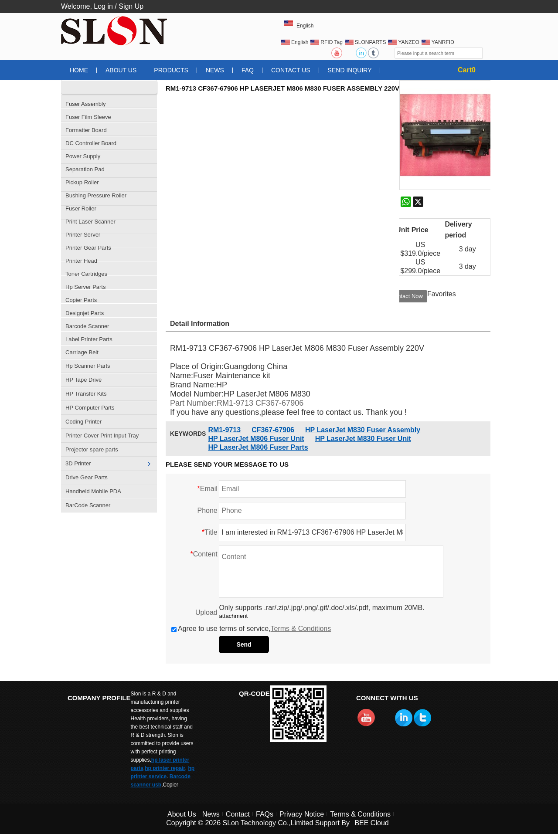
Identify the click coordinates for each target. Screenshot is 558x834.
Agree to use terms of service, (251, 628)
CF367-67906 (273, 430)
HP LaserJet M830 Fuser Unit (363, 438)
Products (171, 70)
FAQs (264, 814)
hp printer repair (165, 768)
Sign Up (131, 6)
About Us (120, 70)
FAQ (248, 70)
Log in (103, 6)
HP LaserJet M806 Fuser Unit (256, 438)
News (215, 70)
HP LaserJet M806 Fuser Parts (258, 447)
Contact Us (290, 70)
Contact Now (407, 296)
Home (79, 70)
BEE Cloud (371, 823)
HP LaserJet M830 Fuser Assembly (362, 430)
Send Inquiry (350, 70)
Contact (238, 814)
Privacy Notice (301, 814)
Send (243, 644)
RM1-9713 (224, 430)
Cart (467, 70)
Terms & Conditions (301, 628)
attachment (233, 616)
